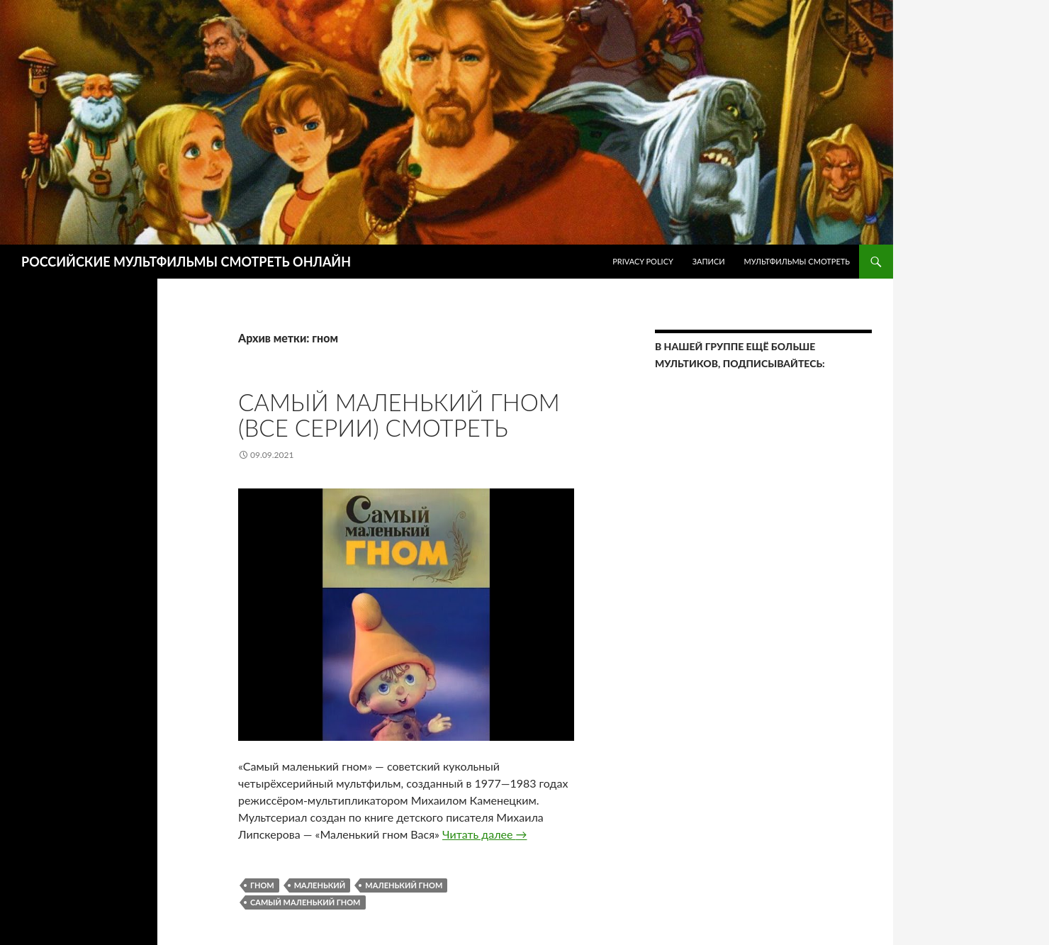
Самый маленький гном (305, 902)
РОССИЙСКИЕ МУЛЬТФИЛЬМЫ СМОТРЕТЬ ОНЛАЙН (186, 261)
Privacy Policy (642, 261)
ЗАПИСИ (708, 261)
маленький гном (403, 885)
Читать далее (484, 834)
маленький (320, 885)
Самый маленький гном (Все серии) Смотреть (399, 415)
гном (262, 885)
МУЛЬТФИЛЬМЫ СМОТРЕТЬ (797, 261)
